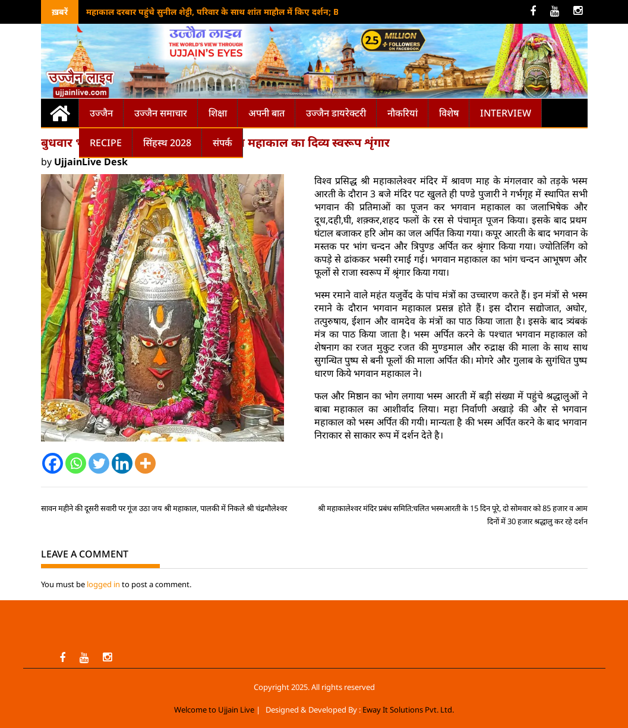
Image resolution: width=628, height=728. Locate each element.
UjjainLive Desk (91, 161)
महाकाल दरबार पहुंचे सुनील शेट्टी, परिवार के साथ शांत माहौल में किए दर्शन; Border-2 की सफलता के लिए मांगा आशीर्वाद (285, 11)
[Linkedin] (122, 463)
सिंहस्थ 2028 (167, 142)
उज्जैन (101, 112)
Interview (505, 112)
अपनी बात (266, 112)
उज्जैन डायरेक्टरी (336, 112)
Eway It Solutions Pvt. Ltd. (408, 709)
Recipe (106, 142)
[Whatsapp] (75, 463)
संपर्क (222, 142)
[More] (145, 463)
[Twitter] (99, 463)
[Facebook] (52, 463)
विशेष (449, 112)
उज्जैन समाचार (160, 112)
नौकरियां (402, 112)
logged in (103, 584)
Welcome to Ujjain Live (214, 709)
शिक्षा (218, 112)
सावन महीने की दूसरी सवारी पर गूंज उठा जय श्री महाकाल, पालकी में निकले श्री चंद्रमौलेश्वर (164, 508)
